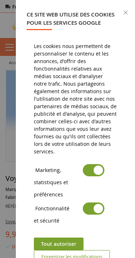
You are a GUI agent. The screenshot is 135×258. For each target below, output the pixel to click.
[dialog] (75, 129)
